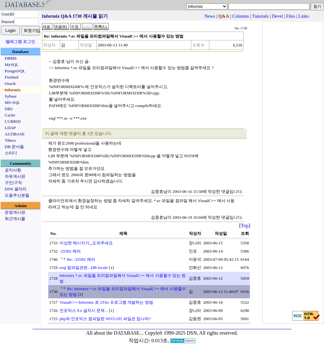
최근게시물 (15, 218)
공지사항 (13, 170)
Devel (277, 16)
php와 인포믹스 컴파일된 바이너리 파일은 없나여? (105, 318)
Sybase (11, 96)
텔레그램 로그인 (20, 41)
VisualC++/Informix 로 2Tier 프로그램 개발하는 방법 (106, 302)
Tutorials (260, 16)
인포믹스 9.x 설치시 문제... (84, 310)
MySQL (12, 64)
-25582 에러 (70, 251)
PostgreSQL (15, 71)
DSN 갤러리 (15, 189)
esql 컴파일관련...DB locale (84, 267)
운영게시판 (15, 212)
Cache (10, 115)
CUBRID (12, 121)
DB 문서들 (14, 146)
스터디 (11, 153)
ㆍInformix (10, 89)
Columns (240, 16)
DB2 (9, 108)
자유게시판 (15, 176)
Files (290, 16)
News (210, 16)
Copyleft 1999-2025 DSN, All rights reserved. (191, 333)
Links (303, 16)
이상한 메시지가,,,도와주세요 (86, 243)
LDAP (10, 127)
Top (245, 225)
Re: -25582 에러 (81, 259)
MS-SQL (12, 102)
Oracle (10, 83)
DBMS (11, 58)
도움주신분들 (17, 195)
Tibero (10, 140)
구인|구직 (13, 182)
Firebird (11, 77)
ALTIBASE (15, 134)
